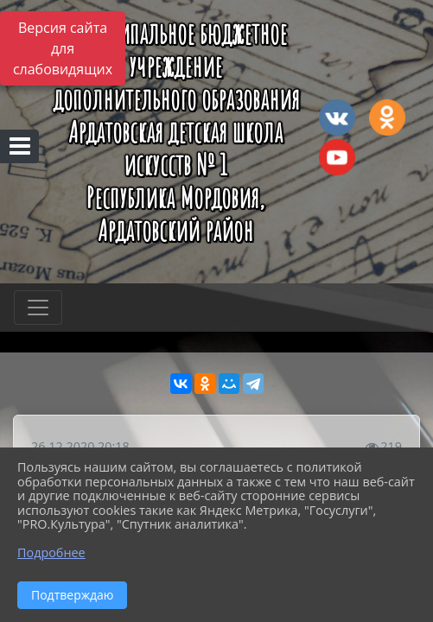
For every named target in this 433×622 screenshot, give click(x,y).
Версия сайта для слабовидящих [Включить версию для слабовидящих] (62, 48)
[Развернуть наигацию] (38, 307)
